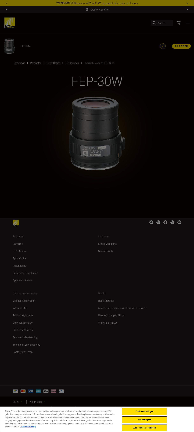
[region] (97, 419)
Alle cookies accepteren (144, 427)
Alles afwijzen (144, 419)
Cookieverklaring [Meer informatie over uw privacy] (28, 426)
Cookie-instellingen (144, 411)
